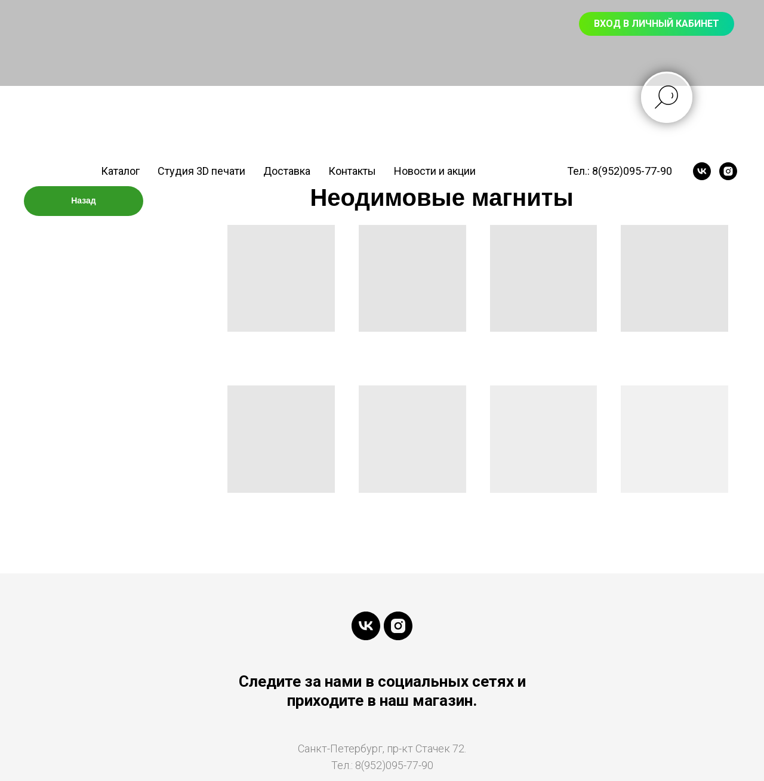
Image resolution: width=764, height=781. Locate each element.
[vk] (702, 171)
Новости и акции (435, 171)
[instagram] (728, 171)
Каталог (120, 171)
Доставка (286, 171)
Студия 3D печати (201, 171)
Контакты (352, 171)
